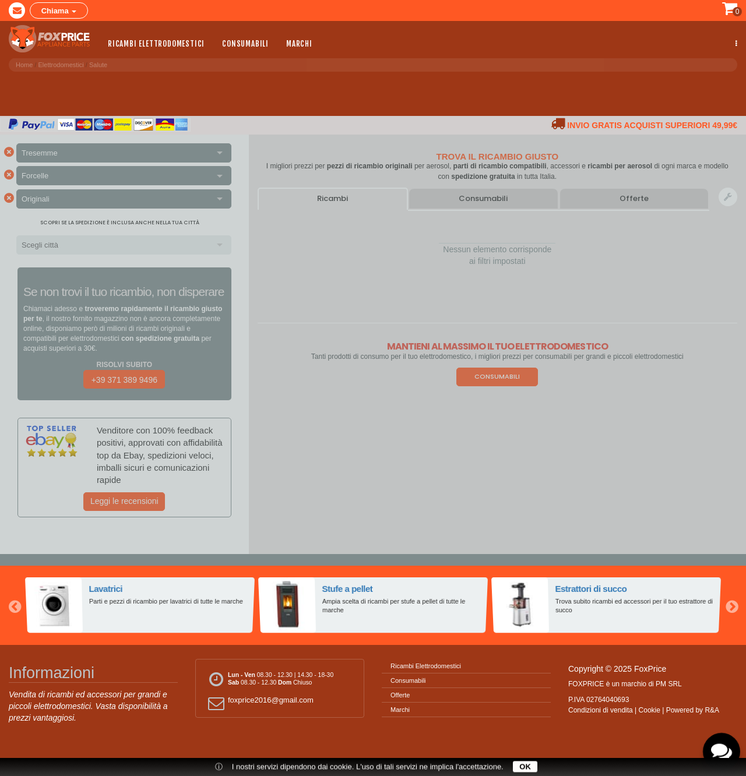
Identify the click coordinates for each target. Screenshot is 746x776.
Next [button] (731, 605)
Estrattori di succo (591, 589)
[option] (139, 605)
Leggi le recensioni (124, 501)
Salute (98, 63)
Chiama (59, 10)
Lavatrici (106, 589)
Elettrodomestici (61, 63)
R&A (712, 710)
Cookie (649, 710)
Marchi (299, 43)
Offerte (634, 198)
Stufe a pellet (348, 589)
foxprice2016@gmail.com (259, 703)
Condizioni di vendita (600, 710)
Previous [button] (14, 605)
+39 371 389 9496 (124, 380)
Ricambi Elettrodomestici (156, 43)
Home (24, 63)
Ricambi (332, 198)
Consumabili (245, 43)
